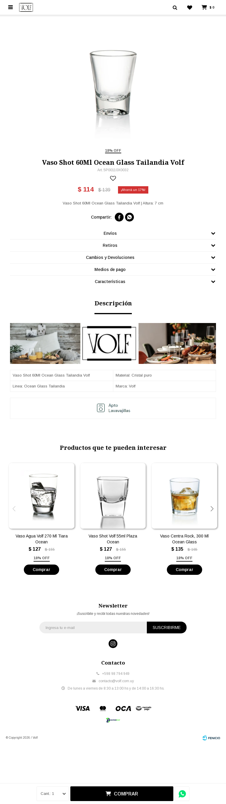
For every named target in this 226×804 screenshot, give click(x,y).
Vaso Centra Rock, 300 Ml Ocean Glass (184, 553)
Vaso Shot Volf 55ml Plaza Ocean (113, 553)
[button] (212, 523)
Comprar (126, 793)
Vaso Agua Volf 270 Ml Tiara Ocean (42, 553)
